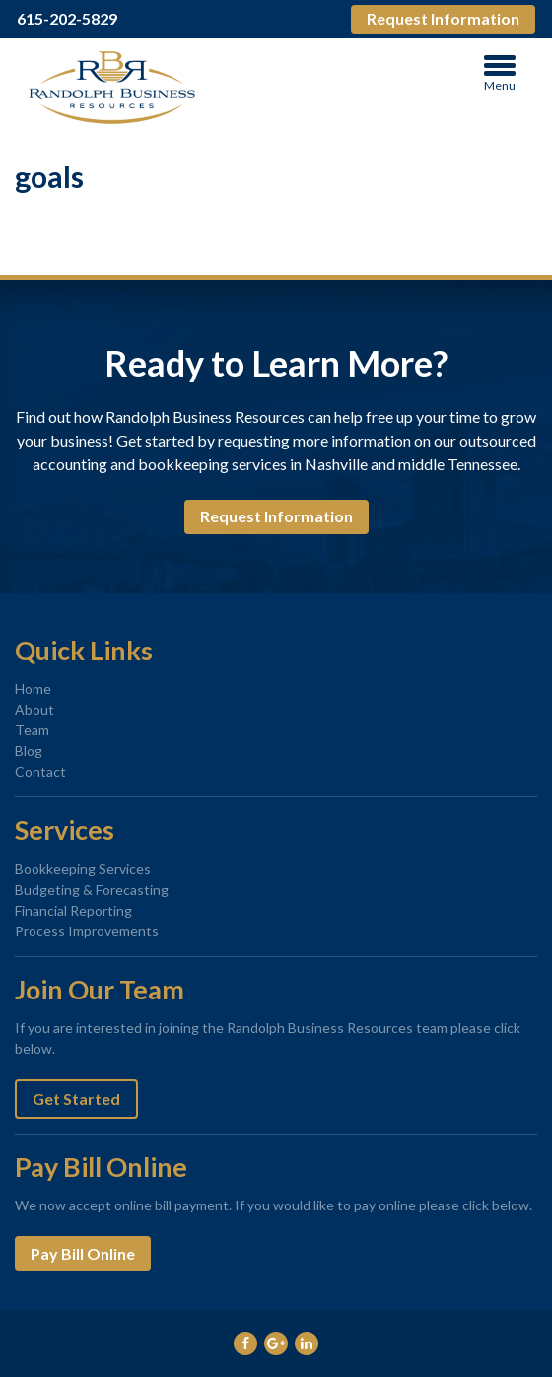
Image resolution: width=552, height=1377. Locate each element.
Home (33, 688)
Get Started (76, 1098)
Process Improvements (87, 931)
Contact (40, 771)
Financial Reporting (73, 910)
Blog (28, 750)
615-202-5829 (67, 19)
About (34, 709)
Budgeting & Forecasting (92, 889)
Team (32, 730)
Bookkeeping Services (83, 869)
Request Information (443, 18)
